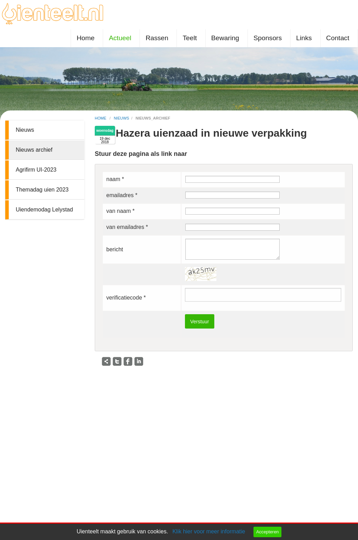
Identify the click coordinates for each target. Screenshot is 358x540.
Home (85, 38)
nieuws (121, 118)
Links (304, 38)
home (101, 118)
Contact (337, 38)
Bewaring (225, 38)
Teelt (189, 38)
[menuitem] (87, 38)
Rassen (156, 38)
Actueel (120, 38)
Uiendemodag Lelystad (44, 210)
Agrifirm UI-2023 (36, 170)
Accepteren (267, 531)
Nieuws (25, 130)
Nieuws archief (34, 150)
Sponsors (267, 38)
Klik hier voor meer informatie (208, 531)
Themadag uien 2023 (42, 190)
